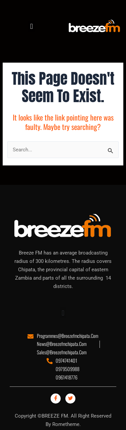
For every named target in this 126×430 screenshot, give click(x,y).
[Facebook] (56, 398)
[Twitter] (70, 398)
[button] (31, 26)
